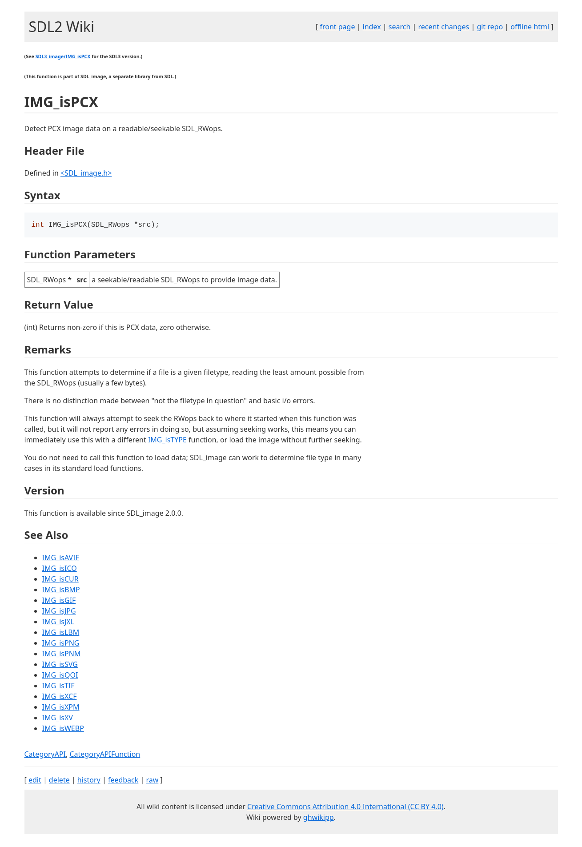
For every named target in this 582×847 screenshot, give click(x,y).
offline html (529, 27)
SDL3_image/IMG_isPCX (63, 56)
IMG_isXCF (59, 697)
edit (34, 781)
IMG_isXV (57, 718)
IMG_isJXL (58, 622)
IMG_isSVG (60, 665)
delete (59, 781)
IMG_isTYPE (167, 441)
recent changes (443, 27)
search (400, 27)
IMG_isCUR (60, 580)
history (88, 781)
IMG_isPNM (61, 654)
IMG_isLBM (61, 633)
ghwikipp (318, 818)
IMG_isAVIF (60, 558)
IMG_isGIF (59, 601)
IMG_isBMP (61, 590)
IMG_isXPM (61, 708)
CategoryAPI (45, 755)
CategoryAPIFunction (104, 755)
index (372, 27)
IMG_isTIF (58, 686)
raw (152, 781)
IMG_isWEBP (63, 729)
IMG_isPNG (61, 644)
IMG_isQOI (60, 676)
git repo (490, 27)
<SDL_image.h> (86, 173)
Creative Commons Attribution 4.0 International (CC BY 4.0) (345, 807)
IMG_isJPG (59, 612)
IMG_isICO (59, 569)
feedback (123, 781)
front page (337, 27)
